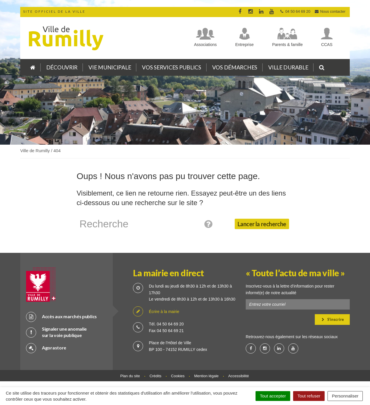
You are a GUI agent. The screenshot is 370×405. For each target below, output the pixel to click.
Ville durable (288, 67)
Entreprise (244, 44)
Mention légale (206, 376)
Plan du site (130, 376)
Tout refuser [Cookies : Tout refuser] (308, 395)
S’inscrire (333, 319)
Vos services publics (171, 67)
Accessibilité (238, 376)
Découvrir (61, 67)
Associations (205, 44)
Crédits (155, 376)
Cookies (178, 376)
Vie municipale (109, 67)
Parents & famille (287, 44)
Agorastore (46, 348)
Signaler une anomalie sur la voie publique (56, 332)
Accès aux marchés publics (61, 316)
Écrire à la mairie (156, 311)
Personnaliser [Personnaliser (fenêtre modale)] (345, 395)
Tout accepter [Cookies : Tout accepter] (273, 395)
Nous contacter (329, 11)
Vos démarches (234, 67)
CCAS (326, 44)
